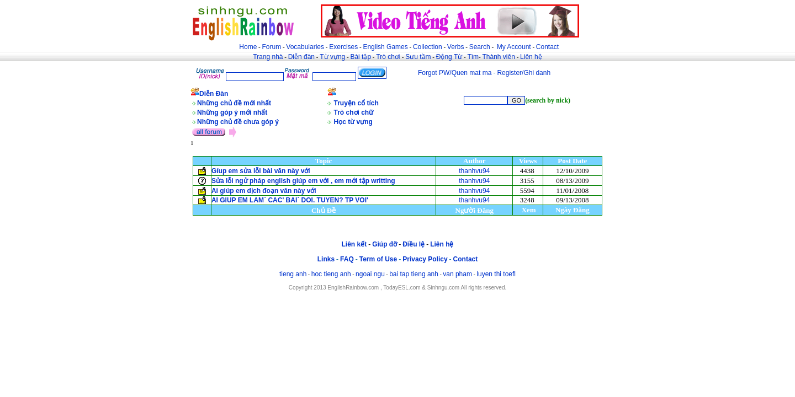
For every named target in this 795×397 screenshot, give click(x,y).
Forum (271, 47)
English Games (385, 47)
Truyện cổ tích (356, 103)
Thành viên (499, 57)
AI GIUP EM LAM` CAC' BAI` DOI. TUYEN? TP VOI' (289, 200)
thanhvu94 (474, 171)
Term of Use (378, 259)
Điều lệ (413, 244)
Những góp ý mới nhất (232, 112)
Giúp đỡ (384, 244)
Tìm (473, 57)
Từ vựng (332, 57)
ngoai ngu (370, 274)
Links (326, 259)
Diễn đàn (301, 57)
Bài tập (360, 57)
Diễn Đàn (213, 94)
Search (479, 47)
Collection (427, 47)
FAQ (347, 259)
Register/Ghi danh (523, 73)
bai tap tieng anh (413, 274)
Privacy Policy (424, 259)
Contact (547, 47)
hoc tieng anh (331, 274)
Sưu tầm (418, 57)
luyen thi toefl (496, 274)
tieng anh (292, 274)
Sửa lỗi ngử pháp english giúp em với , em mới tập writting (303, 181)
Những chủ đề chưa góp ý (238, 122)
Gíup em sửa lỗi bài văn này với (260, 171)
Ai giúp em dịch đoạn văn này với (263, 191)
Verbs (455, 47)
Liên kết (354, 244)
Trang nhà (268, 57)
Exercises (343, 47)
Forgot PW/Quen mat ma (454, 73)
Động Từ (449, 57)
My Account (514, 47)
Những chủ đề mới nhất (234, 103)
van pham (457, 274)
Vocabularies (305, 47)
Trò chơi (389, 57)
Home (248, 47)
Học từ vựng (353, 122)
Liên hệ (531, 57)
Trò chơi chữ (354, 112)
